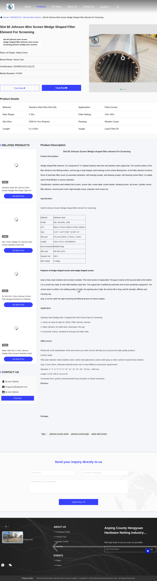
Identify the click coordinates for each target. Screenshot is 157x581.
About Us (72, 6)
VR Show (56, 6)
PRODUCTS (15, 17)
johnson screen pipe (80, 434)
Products (41, 6)
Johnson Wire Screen (31, 17)
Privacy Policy (27, 578)
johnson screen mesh (59, 434)
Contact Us (88, 6)
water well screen (99, 434)
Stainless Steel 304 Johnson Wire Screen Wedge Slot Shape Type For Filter (16, 190)
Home (28, 6)
